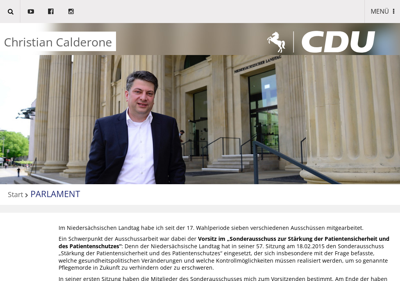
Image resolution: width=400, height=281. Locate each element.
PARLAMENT (55, 193)
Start (15, 195)
